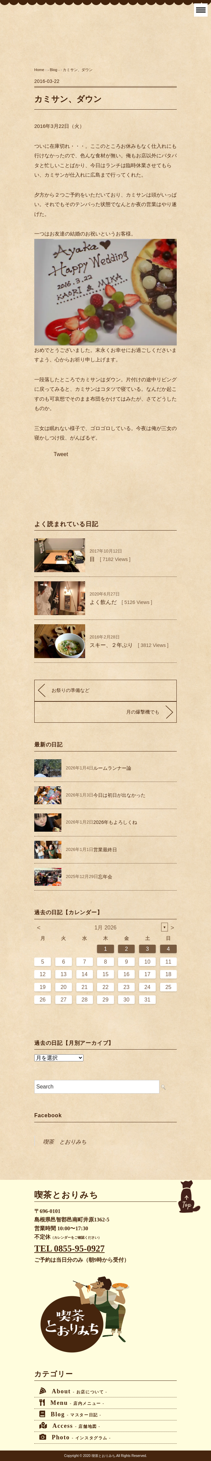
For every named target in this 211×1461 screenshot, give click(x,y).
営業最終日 (105, 849)
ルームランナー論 (112, 768)
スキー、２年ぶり (111, 645)
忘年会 (105, 876)
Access (69, 1425)
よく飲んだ (103, 602)
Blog (70, 1414)
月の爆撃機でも (142, 712)
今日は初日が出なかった (119, 795)
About (73, 1391)
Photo (75, 1437)
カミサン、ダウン (78, 70)
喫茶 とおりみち (65, 1142)
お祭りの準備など (71, 690)
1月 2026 (106, 927)
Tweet (61, 454)
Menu (71, 1402)
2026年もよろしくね (115, 822)
